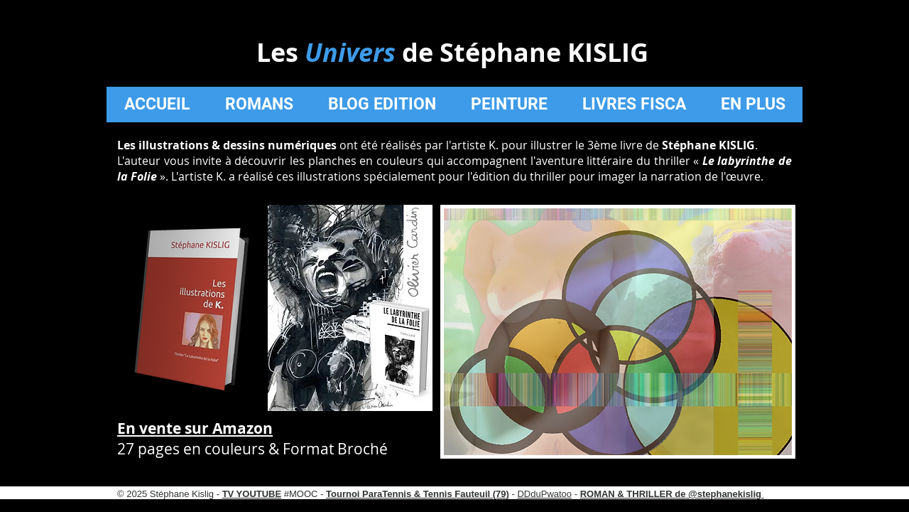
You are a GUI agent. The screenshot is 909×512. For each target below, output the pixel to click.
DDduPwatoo (544, 494)
